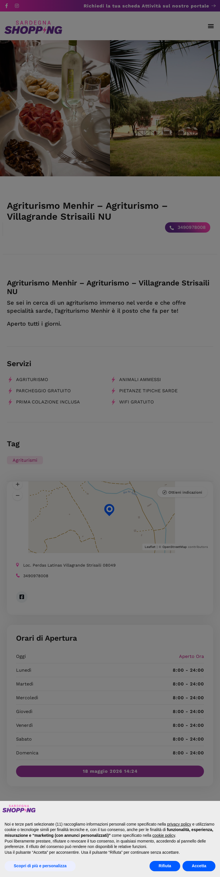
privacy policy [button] (179, 824)
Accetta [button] (199, 866)
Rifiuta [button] (165, 866)
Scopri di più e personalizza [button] (40, 866)
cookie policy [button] (163, 835)
